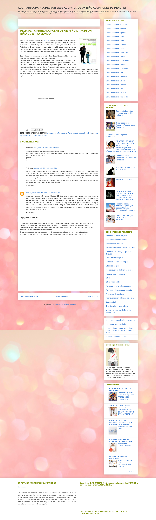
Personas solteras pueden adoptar (80, 133)
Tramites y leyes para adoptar (117, 306)
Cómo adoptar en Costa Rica (117, 53)
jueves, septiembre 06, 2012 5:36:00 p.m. (46, 193)
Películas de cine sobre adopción (118, 286)
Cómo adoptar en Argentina (116, 33)
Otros (108, 278)
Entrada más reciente (29, 296)
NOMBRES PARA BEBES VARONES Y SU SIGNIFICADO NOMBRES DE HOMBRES (121, 423)
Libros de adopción (113, 266)
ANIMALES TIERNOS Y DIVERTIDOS (118, 457)
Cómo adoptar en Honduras (116, 77)
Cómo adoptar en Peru (114, 89)
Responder (30, 161)
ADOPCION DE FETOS (125, 179)
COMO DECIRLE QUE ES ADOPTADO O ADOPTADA (125, 218)
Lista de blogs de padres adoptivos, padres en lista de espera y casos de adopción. (120, 330)
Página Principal (61, 296)
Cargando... (22, 487)
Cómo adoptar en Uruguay (116, 93)
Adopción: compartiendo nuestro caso (120, 320)
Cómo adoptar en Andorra (116, 29)
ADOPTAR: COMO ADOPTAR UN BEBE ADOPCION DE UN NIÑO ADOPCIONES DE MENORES (72, 7)
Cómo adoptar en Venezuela (117, 97)
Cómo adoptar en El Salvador (117, 61)
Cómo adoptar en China (115, 41)
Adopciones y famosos (114, 244)
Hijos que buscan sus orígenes (117, 262)
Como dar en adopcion (114, 258)
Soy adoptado (111, 302)
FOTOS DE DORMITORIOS (119, 406)
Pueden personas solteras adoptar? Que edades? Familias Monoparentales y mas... (125, 207)
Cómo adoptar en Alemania (116, 25)
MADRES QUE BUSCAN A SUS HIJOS (125, 169)
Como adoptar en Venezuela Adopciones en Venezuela (126, 158)
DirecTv (46, 40)
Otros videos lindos (113, 282)
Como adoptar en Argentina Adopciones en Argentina (125, 125)
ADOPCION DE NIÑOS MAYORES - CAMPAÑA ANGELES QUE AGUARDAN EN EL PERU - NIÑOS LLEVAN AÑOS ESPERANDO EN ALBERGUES (121, 146)
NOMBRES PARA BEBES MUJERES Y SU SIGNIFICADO (121, 440)
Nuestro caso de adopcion (116, 274)
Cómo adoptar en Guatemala (117, 69)
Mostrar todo (132, 472)
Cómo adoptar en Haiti (114, 73)
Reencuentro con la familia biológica (120, 298)
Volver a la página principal (116, 336)
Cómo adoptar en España (116, 65)
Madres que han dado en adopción (119, 270)
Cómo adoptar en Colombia (116, 45)
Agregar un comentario (29, 218)
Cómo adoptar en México (115, 81)
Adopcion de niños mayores (57, 133)
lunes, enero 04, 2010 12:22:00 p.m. (46, 148)
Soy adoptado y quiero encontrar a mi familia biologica (124, 113)
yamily (28, 193)
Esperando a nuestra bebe (116, 324)
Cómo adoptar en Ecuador (116, 57)
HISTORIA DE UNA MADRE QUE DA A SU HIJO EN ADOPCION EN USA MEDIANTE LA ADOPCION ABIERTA (125, 195)
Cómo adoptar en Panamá (116, 85)
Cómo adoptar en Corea (115, 49)
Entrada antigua (91, 296)
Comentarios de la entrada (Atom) (64, 304)
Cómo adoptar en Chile (115, 37)
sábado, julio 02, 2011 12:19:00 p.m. (46, 168)
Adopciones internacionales (116, 240)
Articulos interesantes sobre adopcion (120, 248)
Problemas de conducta (115, 294)
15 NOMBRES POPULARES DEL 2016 (124, 446)
